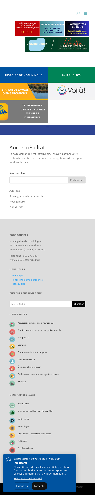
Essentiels (22, 486)
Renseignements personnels (26, 196)
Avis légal (14, 190)
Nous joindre (17, 201)
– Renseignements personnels (26, 280)
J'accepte (39, 486)
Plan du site (16, 207)
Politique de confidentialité (28, 478)
